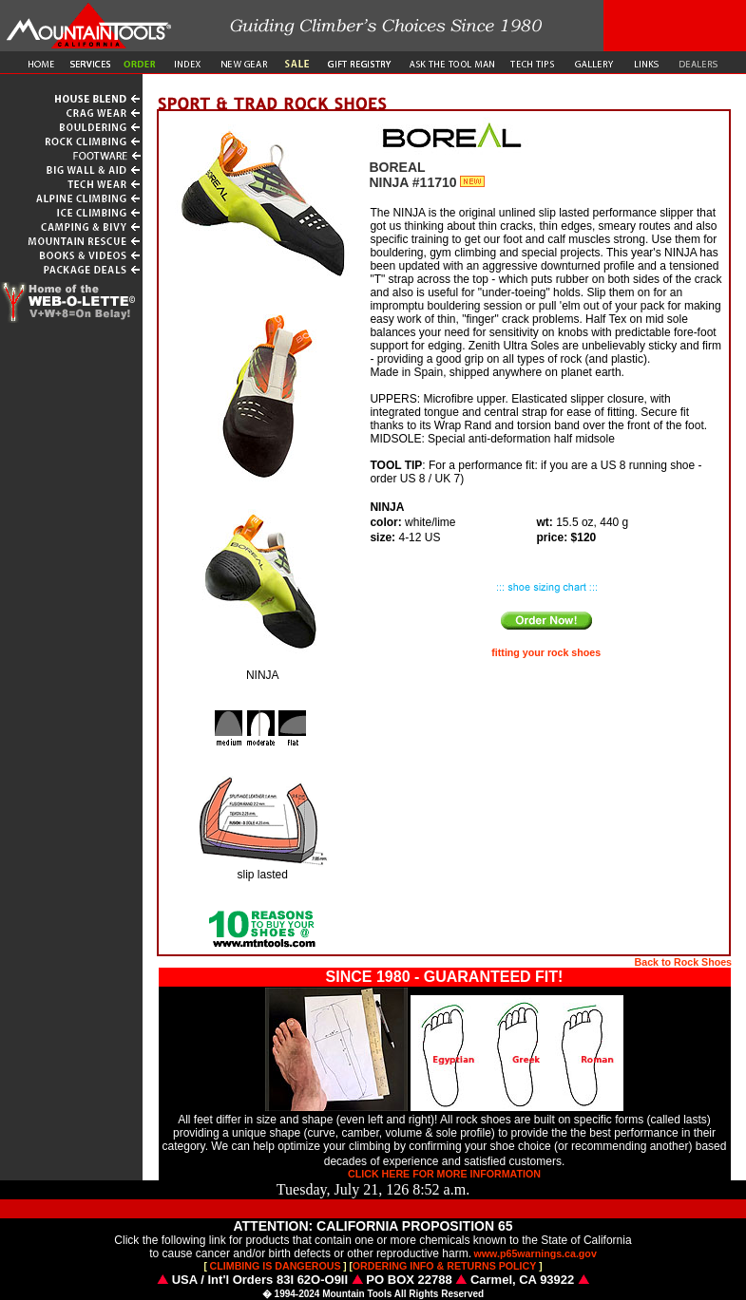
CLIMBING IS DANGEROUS (275, 1266)
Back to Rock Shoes (683, 962)
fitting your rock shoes (546, 652)
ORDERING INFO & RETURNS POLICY (445, 1266)
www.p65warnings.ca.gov (535, 1253)
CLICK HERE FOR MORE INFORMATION (444, 1173)
